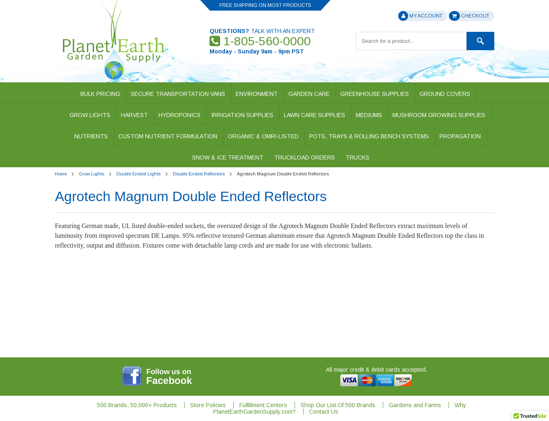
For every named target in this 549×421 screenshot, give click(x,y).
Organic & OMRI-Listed (263, 136)
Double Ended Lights (138, 173)
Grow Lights (89, 115)
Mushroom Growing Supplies (439, 115)
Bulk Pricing (100, 94)
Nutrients (91, 136)
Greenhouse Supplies (374, 94)
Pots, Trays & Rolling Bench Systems (369, 136)
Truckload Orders (304, 157)
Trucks (357, 157)
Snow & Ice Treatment (227, 157)
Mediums (369, 115)
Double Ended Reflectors (199, 173)
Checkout (469, 16)
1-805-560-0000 (260, 41)
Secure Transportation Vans (178, 94)
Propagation (460, 136)
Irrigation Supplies (242, 115)
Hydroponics (179, 115)
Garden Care (309, 94)
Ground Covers (445, 94)
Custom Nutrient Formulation (167, 136)
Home (61, 173)
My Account (420, 16)
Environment (257, 94)
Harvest (134, 115)
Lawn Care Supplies (314, 115)
